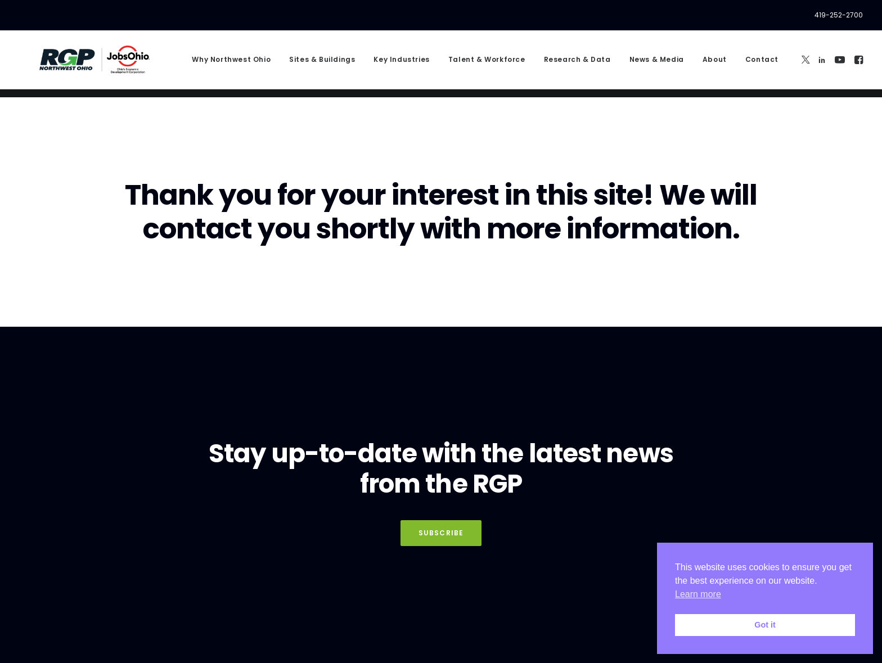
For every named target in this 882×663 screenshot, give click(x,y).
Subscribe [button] (441, 502)
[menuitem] (838, 15)
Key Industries (401, 64)
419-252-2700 (838, 15)
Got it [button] (765, 624)
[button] (806, 63)
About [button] (715, 64)
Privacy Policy (219, 617)
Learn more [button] (698, 594)
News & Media (656, 64)
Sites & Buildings (322, 64)
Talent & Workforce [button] (486, 64)
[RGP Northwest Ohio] (91, 64)
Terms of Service (308, 640)
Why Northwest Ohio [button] (231, 64)
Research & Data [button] (577, 64)
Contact (761, 64)
